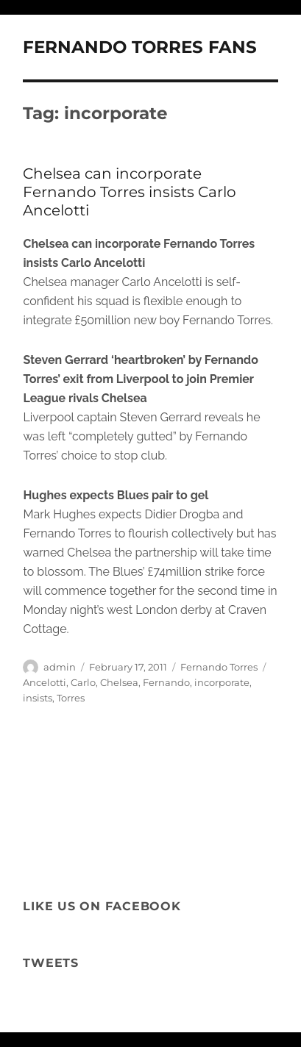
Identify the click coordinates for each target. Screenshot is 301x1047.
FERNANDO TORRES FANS (140, 47)
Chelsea (119, 682)
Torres (71, 698)
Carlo (83, 682)
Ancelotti (44, 682)
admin (59, 667)
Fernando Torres (219, 667)
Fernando (166, 682)
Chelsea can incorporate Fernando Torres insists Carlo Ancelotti (129, 192)
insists (37, 698)
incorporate (221, 682)
